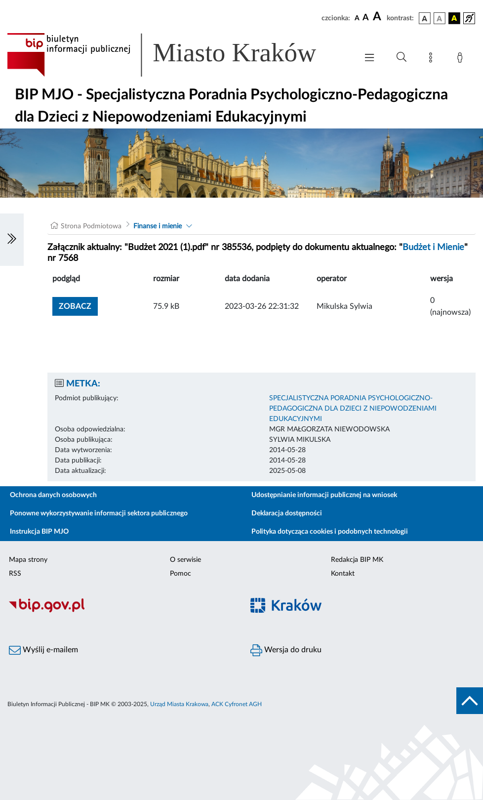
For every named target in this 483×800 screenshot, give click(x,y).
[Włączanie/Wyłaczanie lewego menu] (12, 239)
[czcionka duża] (378, 17)
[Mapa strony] (433, 59)
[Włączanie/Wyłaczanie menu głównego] (369, 58)
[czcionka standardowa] (357, 18)
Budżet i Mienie (433, 247)
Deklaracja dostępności (286, 513)
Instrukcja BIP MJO (39, 531)
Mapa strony (28, 559)
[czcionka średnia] (366, 18)
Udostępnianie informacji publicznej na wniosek (324, 495)
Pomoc (180, 573)
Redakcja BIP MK (357, 559)
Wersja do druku (286, 650)
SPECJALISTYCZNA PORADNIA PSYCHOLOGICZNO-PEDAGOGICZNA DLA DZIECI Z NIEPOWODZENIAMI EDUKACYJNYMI (353, 408)
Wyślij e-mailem (43, 650)
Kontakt (343, 573)
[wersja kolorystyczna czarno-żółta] (454, 18)
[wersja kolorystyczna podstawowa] (424, 18)
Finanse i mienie (157, 226)
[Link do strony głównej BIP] (175, 55)
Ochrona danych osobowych (53, 495)
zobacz (75, 306)
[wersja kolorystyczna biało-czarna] (439, 18)
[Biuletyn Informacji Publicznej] (120, 611)
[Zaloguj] (461, 59)
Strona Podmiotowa (91, 226)
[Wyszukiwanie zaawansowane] (401, 57)
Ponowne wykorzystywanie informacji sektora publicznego (99, 513)
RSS (15, 573)
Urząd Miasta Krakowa (179, 704)
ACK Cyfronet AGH (236, 704)
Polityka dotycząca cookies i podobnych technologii (329, 531)
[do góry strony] (469, 700)
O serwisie (185, 559)
